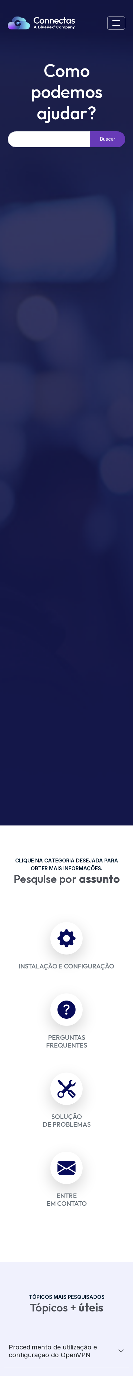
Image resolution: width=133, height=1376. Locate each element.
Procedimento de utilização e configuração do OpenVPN (53, 1351)
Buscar (107, 139)
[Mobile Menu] (116, 23)
